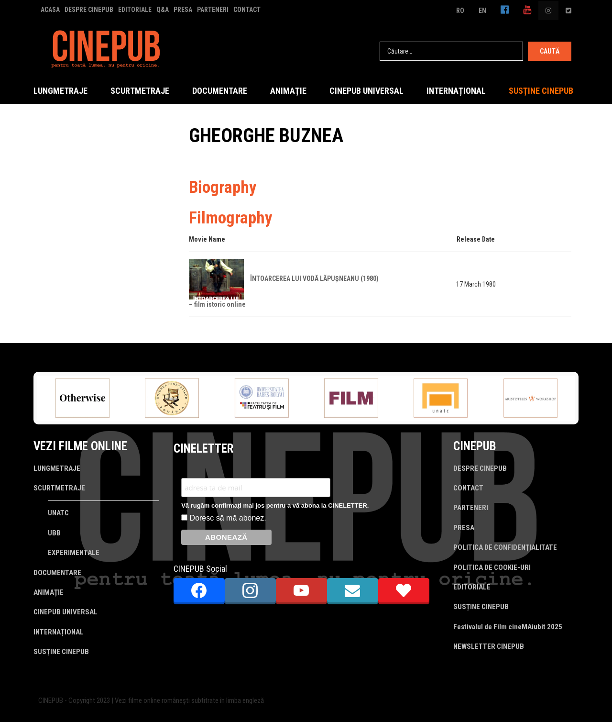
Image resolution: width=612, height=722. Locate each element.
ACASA (50, 9)
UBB (54, 533)
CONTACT (247, 9)
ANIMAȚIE (288, 91)
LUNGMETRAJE (60, 91)
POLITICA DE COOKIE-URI (492, 567)
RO (460, 10)
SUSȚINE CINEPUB (541, 91)
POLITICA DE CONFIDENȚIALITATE (505, 547)
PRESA (183, 9)
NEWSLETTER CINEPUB (488, 646)
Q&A (162, 9)
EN (482, 10)
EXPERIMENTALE (73, 552)
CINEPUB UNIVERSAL (366, 91)
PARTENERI (213, 9)
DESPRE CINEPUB (89, 9)
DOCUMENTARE (219, 91)
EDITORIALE (135, 9)
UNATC (58, 513)
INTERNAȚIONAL (456, 91)
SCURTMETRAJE (139, 91)
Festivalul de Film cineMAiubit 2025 (507, 626)
